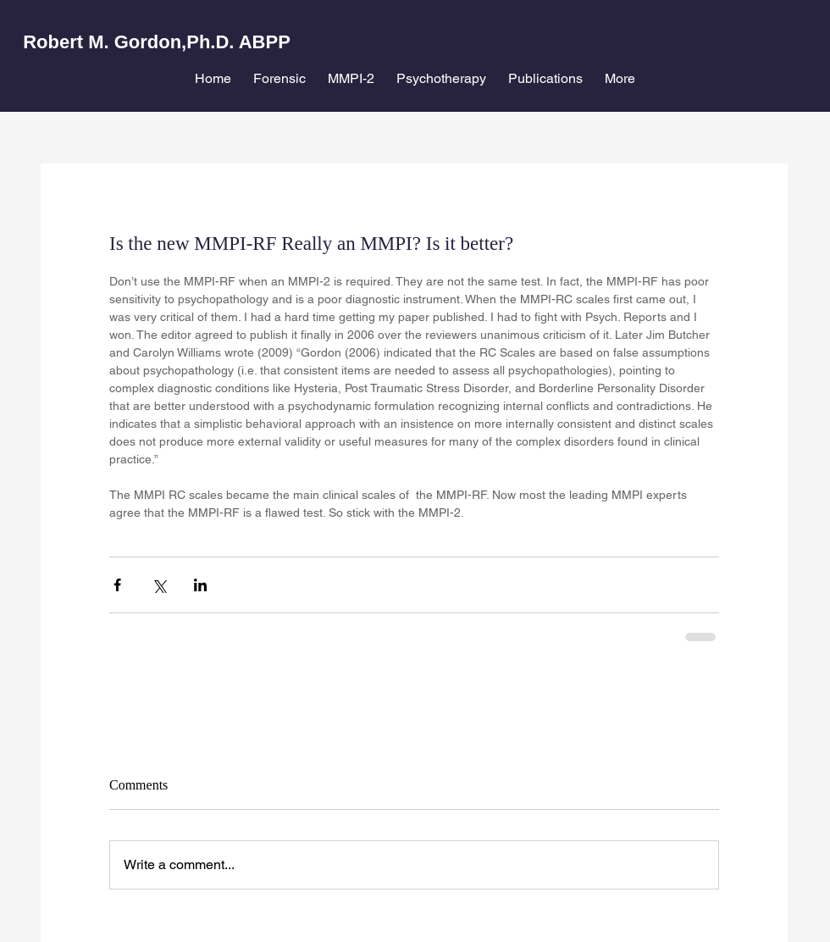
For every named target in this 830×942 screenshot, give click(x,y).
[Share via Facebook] (117, 585)
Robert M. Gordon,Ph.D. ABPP (156, 42)
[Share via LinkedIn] (200, 585)
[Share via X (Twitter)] (159, 585)
